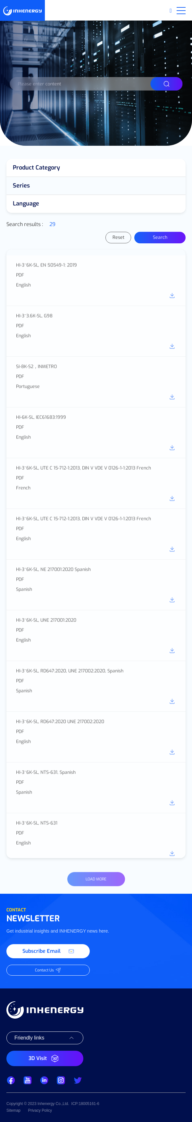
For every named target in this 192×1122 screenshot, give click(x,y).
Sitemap (13, 1110)
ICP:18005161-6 (85, 1103)
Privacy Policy (40, 1110)
